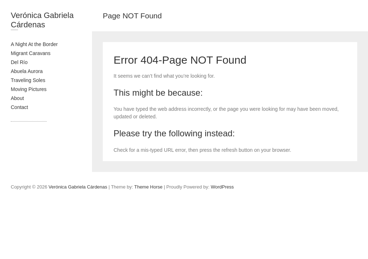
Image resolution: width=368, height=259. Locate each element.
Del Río (19, 62)
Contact (19, 107)
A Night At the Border (34, 44)
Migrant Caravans (31, 53)
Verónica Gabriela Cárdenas (42, 20)
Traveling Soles (28, 80)
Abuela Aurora (27, 71)
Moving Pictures (29, 89)
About (17, 98)
